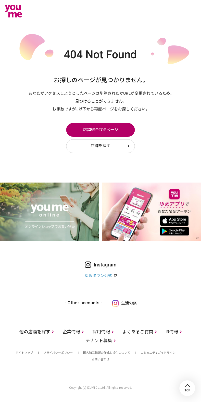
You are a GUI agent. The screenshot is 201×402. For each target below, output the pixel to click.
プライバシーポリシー (58, 353)
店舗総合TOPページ (100, 129)
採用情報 (101, 331)
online (177, 11)
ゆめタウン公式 (98, 275)
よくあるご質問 (137, 331)
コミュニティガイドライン (158, 353)
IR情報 (171, 331)
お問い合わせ (100, 359)
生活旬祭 (129, 303)
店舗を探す (100, 145)
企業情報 (71, 331)
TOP (187, 388)
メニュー (192, 11)
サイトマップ (24, 353)
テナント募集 (99, 340)
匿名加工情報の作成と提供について (106, 353)
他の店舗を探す (34, 331)
